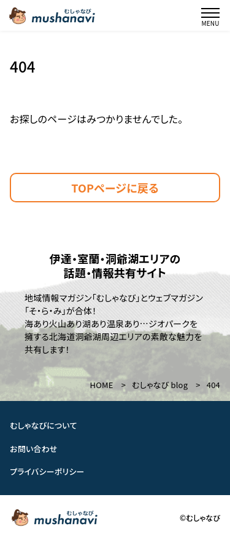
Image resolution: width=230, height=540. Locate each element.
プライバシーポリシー (47, 471)
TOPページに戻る (115, 188)
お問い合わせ (34, 449)
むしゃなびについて (43, 425)
